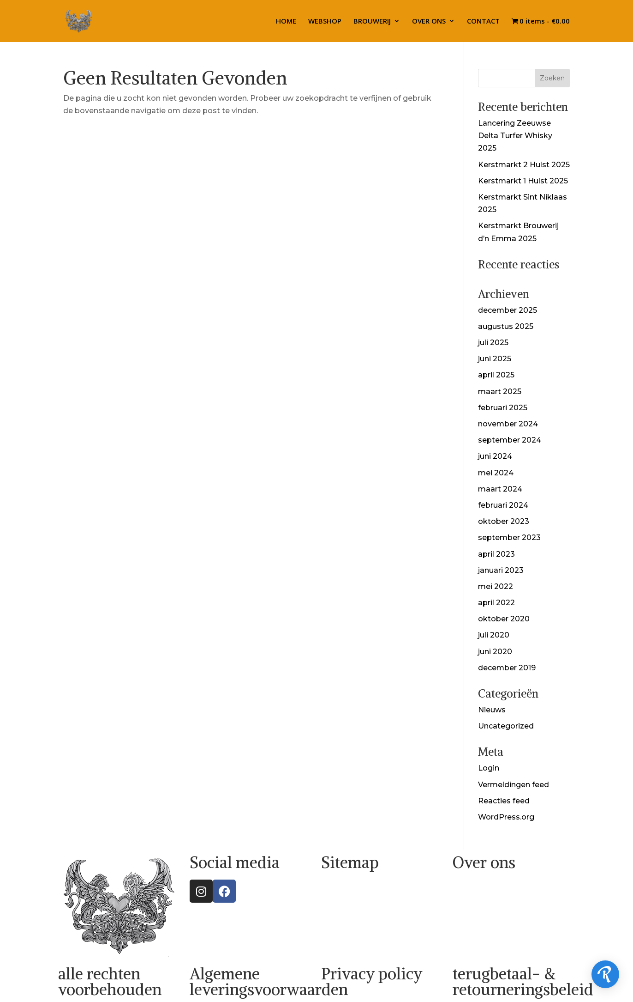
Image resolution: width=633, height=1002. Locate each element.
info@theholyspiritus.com (501, 918)
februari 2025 (502, 407)
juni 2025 (494, 358)
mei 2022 (495, 586)
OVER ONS (429, 21)
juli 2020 (493, 635)
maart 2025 (499, 391)
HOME (286, 21)
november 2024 (508, 423)
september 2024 (509, 440)
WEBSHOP (324, 21)
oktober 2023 (503, 521)
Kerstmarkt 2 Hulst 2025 (524, 164)
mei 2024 (496, 472)
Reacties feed (504, 800)
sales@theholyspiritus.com (503, 931)
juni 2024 (495, 456)
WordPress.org (506, 817)
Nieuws (492, 709)
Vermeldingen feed (513, 784)
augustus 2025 (505, 326)
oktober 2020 (504, 618)
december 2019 (507, 667)
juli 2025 (493, 342)
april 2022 (496, 602)
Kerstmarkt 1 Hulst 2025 (523, 180)
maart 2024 (500, 489)
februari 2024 (503, 505)
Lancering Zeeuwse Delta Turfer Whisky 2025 (515, 135)
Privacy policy (371, 974)
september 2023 (509, 537)
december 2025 (507, 310)
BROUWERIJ (372, 21)
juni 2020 (495, 651)
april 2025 (496, 374)
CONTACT (483, 21)
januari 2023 (501, 570)
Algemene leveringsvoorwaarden (269, 981)
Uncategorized (506, 726)
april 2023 (496, 554)
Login (488, 768)
